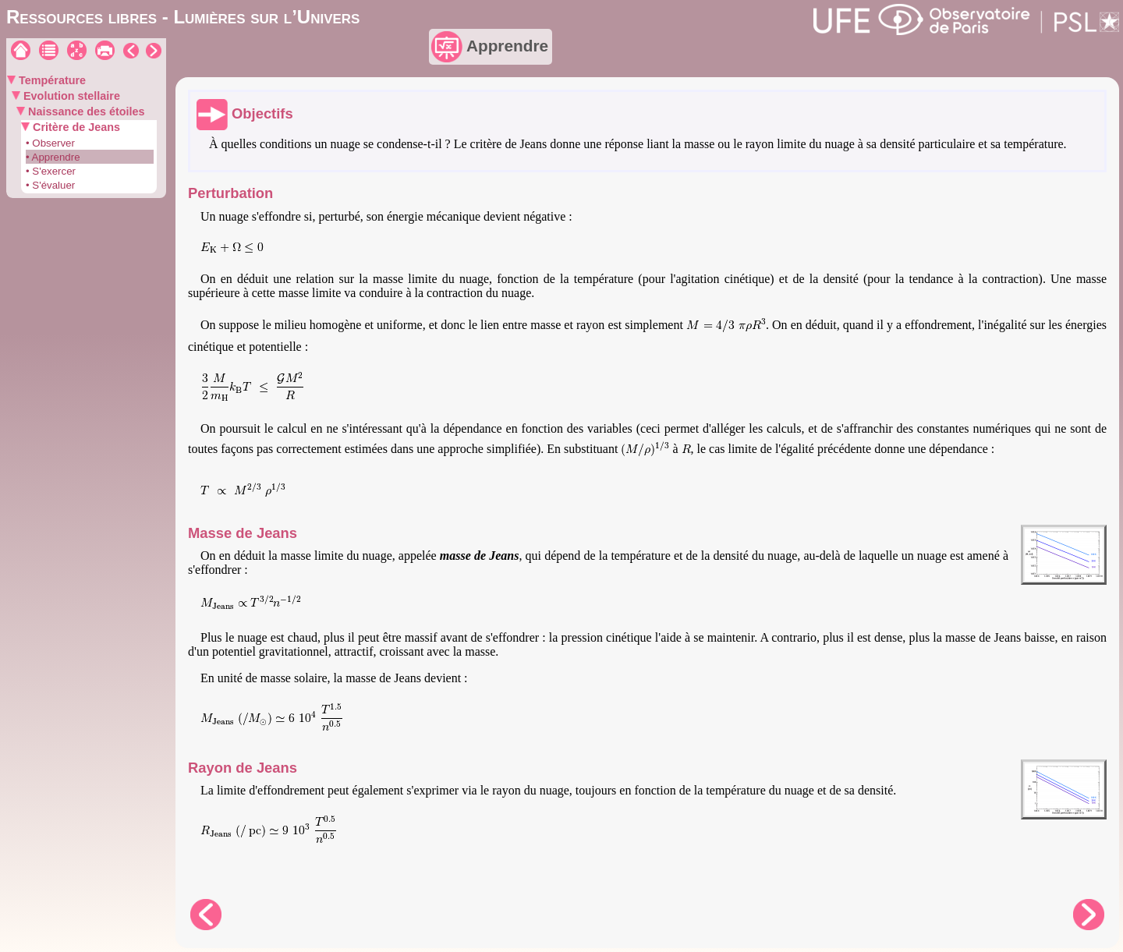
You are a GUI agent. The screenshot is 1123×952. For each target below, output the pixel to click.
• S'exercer (51, 171)
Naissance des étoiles (85, 111)
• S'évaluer (50, 185)
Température (51, 80)
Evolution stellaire (70, 96)
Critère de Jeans (75, 127)
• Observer (50, 143)
